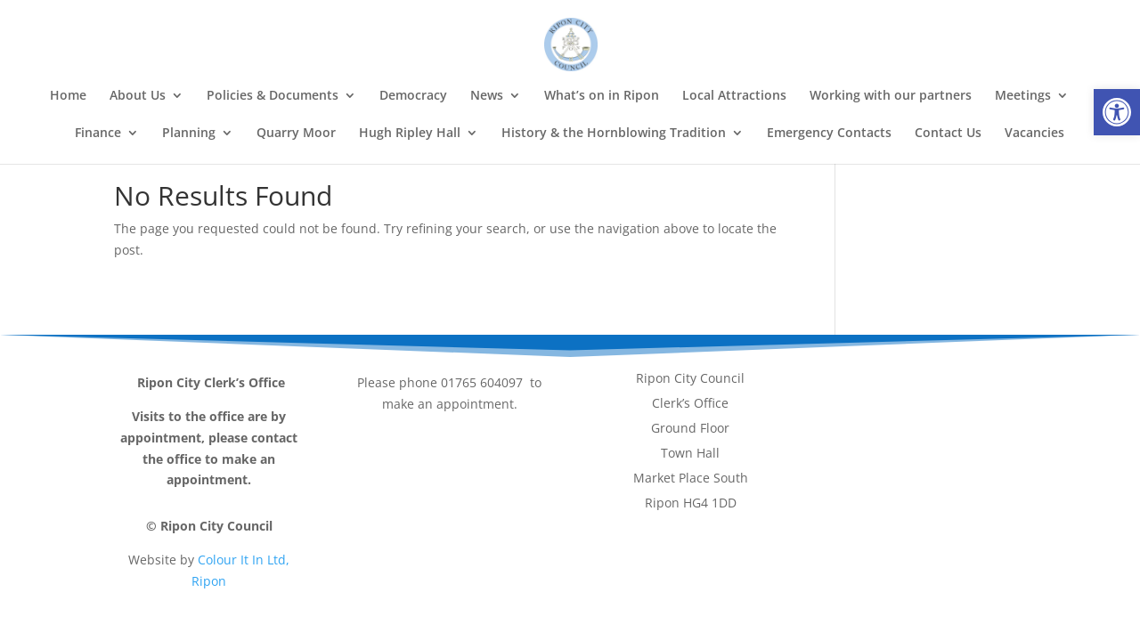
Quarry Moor (296, 133)
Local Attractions (734, 96)
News (486, 96)
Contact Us (948, 133)
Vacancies (1034, 133)
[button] (1117, 112)
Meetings (1023, 96)
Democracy (413, 96)
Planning (189, 133)
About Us (138, 96)
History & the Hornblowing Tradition (613, 133)
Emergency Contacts (829, 133)
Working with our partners (891, 96)
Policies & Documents (272, 96)
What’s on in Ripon (601, 96)
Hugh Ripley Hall (409, 133)
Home (68, 96)
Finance (98, 133)
